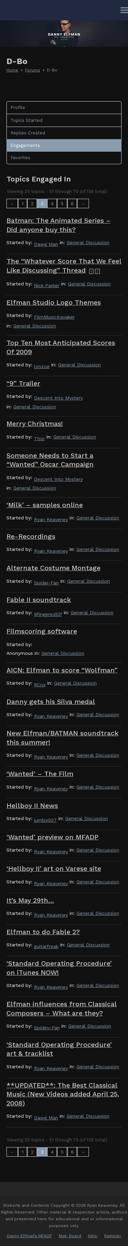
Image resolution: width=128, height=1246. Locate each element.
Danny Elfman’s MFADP (29, 1235)
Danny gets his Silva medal (50, 702)
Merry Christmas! (34, 424)
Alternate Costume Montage (53, 568)
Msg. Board (70, 1235)
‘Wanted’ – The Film (39, 774)
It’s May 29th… (30, 900)
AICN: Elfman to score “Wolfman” (61, 670)
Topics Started (26, 120)
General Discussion (88, 242)
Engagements (25, 145)
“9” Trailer (23, 383)
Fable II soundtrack (38, 600)
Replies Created (28, 132)
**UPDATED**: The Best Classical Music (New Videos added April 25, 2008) (62, 1094)
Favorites (20, 157)
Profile (18, 107)
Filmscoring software (41, 631)
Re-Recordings (30, 536)
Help (92, 1235)
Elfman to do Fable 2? (43, 932)
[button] (124, 10)
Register (112, 1235)
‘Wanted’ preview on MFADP (52, 837)
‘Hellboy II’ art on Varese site (53, 869)
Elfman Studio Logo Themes (53, 302)
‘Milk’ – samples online (44, 505)
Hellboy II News (32, 806)
